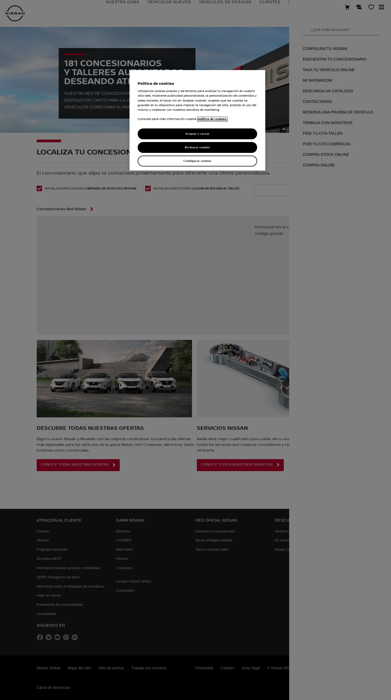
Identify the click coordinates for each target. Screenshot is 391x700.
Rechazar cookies (197, 147)
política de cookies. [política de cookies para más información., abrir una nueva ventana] (212, 119)
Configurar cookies (197, 160)
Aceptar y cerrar (197, 133)
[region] (197, 120)
